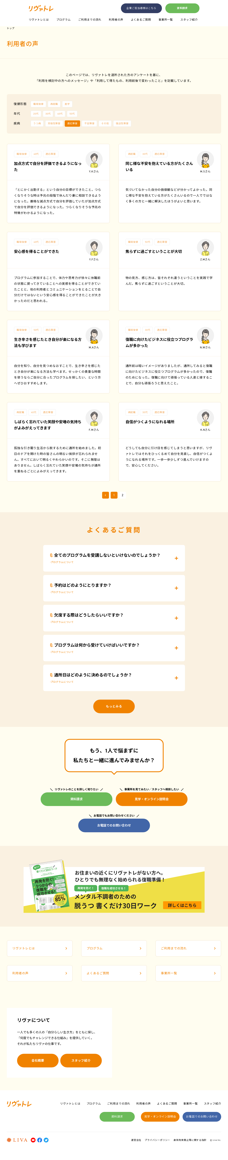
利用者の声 (116, 19)
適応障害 (72, 123)
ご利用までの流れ (89, 19)
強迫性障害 (122, 123)
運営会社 (136, 1140)
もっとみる (114, 706)
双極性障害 (54, 123)
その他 (105, 123)
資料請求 (182, 8)
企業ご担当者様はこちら (141, 8)
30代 (48, 113)
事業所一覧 (165, 19)
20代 (36, 113)
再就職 (54, 104)
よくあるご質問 (141, 19)
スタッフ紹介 (189, 19)
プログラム (63, 19)
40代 (60, 113)
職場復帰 (38, 104)
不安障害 (89, 123)
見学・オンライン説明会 (152, 799)
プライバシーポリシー (157, 1140)
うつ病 (37, 123)
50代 (72, 113)
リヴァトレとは (39, 19)
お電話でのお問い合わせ (114, 825)
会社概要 (37, 1061)
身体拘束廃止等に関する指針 (190, 1140)
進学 (67, 104)
